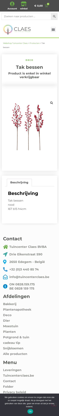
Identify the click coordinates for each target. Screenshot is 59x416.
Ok (30, 411)
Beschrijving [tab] (19, 182)
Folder (8, 386)
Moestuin (10, 326)
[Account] (12, 4)
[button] (53, 29)
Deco (29, 60)
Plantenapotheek (17, 309)
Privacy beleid (14, 392)
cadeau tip (11, 343)
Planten (9, 332)
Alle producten (15, 354)
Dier (6, 320)
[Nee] (54, 404)
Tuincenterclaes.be (18, 375)
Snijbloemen (13, 348)
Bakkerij (9, 304)
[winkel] (23, 4)
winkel (24, 8)
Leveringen (12, 370)
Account (12, 8)
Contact (9, 381)
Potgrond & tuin (16, 337)
